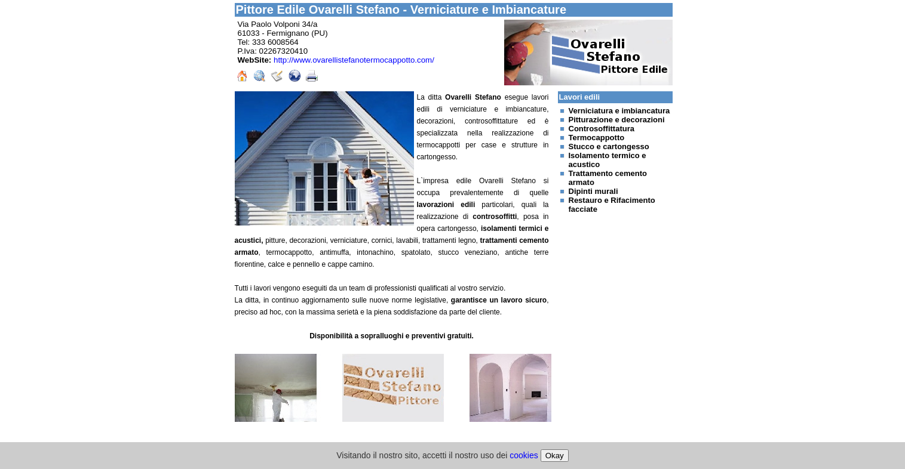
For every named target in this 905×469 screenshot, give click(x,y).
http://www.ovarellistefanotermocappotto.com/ (354, 59)
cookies (524, 455)
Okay (554, 455)
